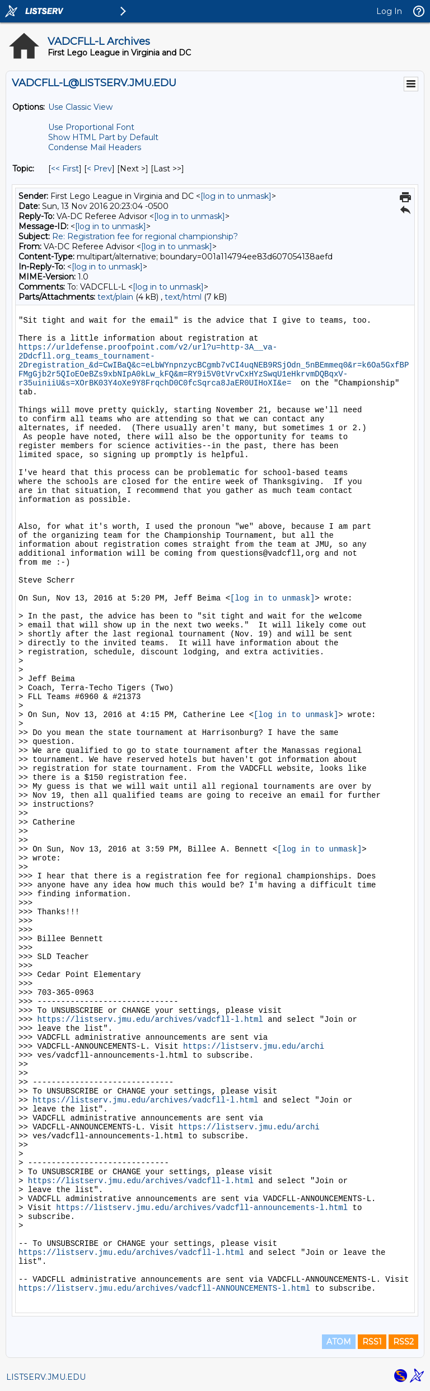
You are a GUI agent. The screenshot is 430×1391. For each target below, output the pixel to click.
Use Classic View (80, 107)
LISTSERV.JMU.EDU (46, 1377)
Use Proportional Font (91, 127)
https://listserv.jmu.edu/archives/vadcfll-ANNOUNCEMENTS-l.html (164, 1288)
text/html (183, 297)
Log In (389, 11)
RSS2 (403, 1342)
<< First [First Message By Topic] (65, 169)
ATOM (338, 1342)
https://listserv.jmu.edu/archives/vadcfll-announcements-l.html (202, 1207)
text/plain (115, 297)
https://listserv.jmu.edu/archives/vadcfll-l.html (150, 1019)
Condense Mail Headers (94, 147)
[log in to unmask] (236, 196)
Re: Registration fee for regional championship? (145, 236)
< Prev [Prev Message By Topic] (99, 169)
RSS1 (372, 1342)
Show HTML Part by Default (103, 137)
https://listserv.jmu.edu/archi (253, 1046)
